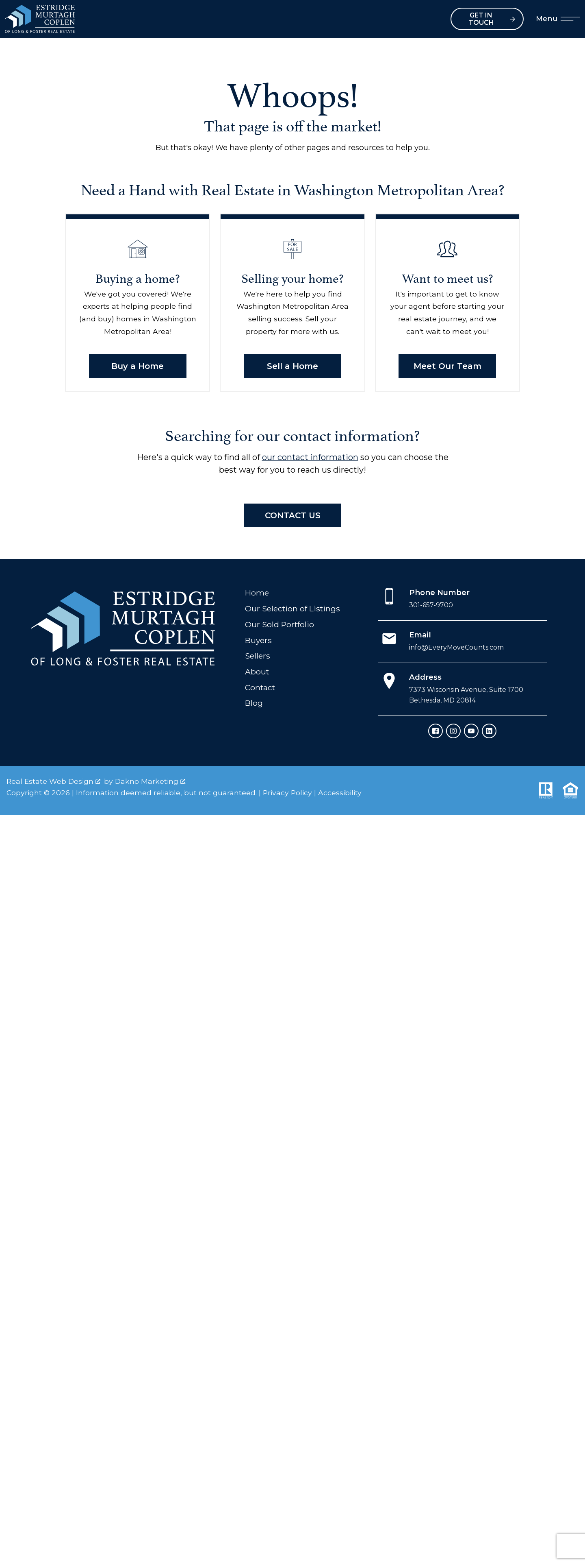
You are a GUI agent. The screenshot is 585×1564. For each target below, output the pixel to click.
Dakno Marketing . (150, 781)
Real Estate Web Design (53, 781)
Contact (260, 687)
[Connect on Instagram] (453, 731)
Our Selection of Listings (292, 608)
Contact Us (293, 515)
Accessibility (340, 792)
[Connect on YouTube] (471, 731)
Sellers (257, 656)
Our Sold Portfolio (279, 624)
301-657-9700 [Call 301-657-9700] (431, 605)
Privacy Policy (287, 792)
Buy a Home (137, 366)
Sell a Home (292, 366)
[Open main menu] (570, 19)
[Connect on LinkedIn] (489, 731)
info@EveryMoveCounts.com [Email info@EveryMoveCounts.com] (456, 647)
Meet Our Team (447, 366)
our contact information (310, 457)
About (257, 671)
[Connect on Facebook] (435, 731)
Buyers (258, 640)
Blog (254, 703)
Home (257, 593)
